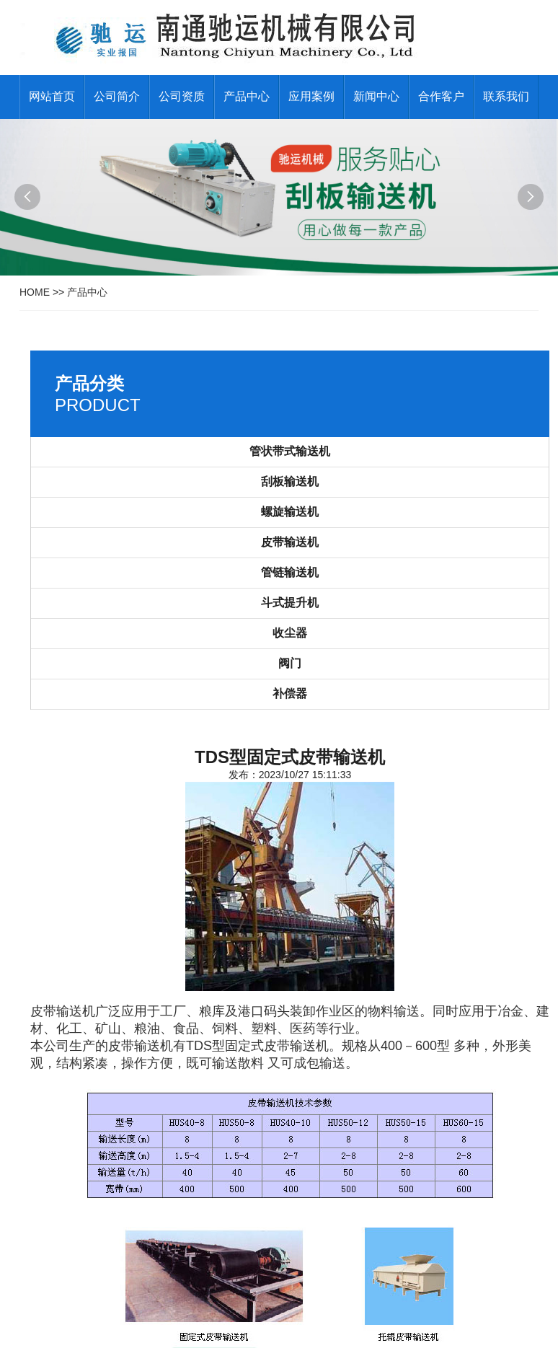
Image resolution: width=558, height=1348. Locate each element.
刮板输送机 (290, 481)
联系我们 (506, 96)
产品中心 (246, 96)
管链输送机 (290, 572)
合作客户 (441, 96)
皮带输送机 (290, 542)
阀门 (289, 663)
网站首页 (52, 96)
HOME (34, 292)
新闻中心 (376, 96)
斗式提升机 (290, 602)
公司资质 (182, 96)
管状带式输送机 (289, 451)
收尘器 (290, 633)
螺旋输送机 (290, 512)
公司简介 (117, 96)
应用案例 (311, 96)
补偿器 (290, 693)
